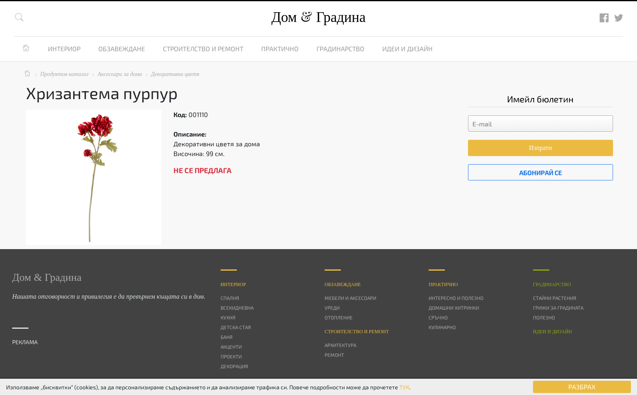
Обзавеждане (121, 48)
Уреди (332, 307)
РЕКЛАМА (25, 342)
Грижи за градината (558, 307)
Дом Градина (318, 17)
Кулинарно (442, 327)
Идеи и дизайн (407, 48)
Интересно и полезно (456, 298)
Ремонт (334, 355)
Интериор (64, 48)
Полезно (544, 317)
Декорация (234, 366)
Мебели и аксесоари (350, 298)
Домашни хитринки (454, 307)
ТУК (404, 387)
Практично (280, 48)
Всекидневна (237, 307)
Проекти (231, 356)
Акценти (231, 346)
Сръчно (438, 317)
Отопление (339, 317)
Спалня (230, 298)
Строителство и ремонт (203, 48)
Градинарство (340, 48)
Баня (226, 337)
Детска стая (236, 327)
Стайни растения (554, 298)
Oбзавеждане (343, 284)
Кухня (228, 317)
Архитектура (340, 345)
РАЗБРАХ (582, 387)
